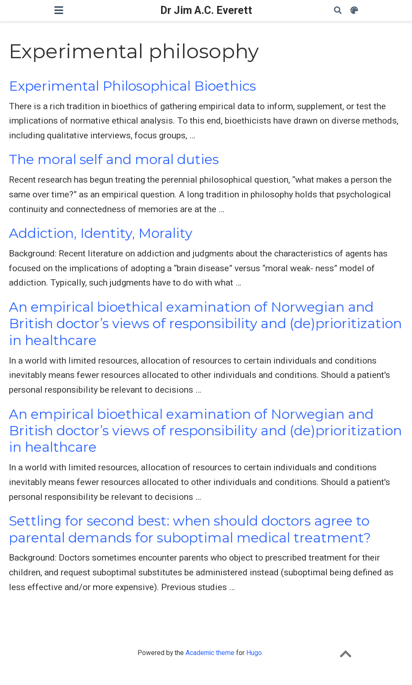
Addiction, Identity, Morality (100, 233)
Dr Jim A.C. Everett (206, 10)
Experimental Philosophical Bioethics (132, 86)
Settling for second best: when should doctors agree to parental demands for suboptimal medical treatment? (190, 529)
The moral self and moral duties (114, 159)
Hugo (254, 653)
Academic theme (210, 653)
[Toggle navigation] (58, 10)
